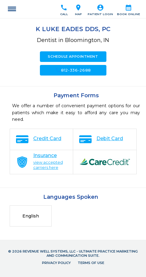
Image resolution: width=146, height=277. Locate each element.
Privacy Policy (56, 263)
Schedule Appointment (73, 56)
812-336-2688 (73, 70)
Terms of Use (91, 263)
